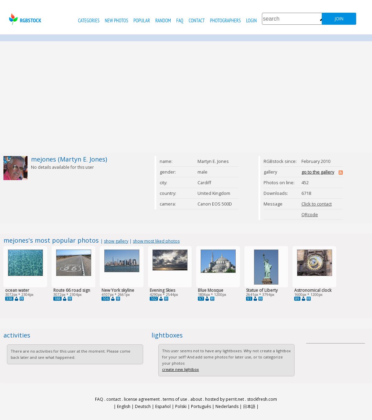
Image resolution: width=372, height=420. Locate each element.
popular (142, 20)
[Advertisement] (186, 97)
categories (88, 20)
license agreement (142, 399)
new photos (116, 20)
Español (163, 406)
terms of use (175, 399)
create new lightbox (180, 369)
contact (197, 20)
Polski (181, 406)
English (123, 406)
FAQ (179, 20)
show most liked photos (156, 241)
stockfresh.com (262, 399)
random (163, 20)
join (339, 19)
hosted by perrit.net (224, 399)
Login (251, 20)
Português (201, 406)
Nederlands (226, 406)
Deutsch (143, 406)
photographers (225, 20)
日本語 (249, 406)
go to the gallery (317, 172)
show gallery (116, 241)
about (196, 399)
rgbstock (24, 19)
